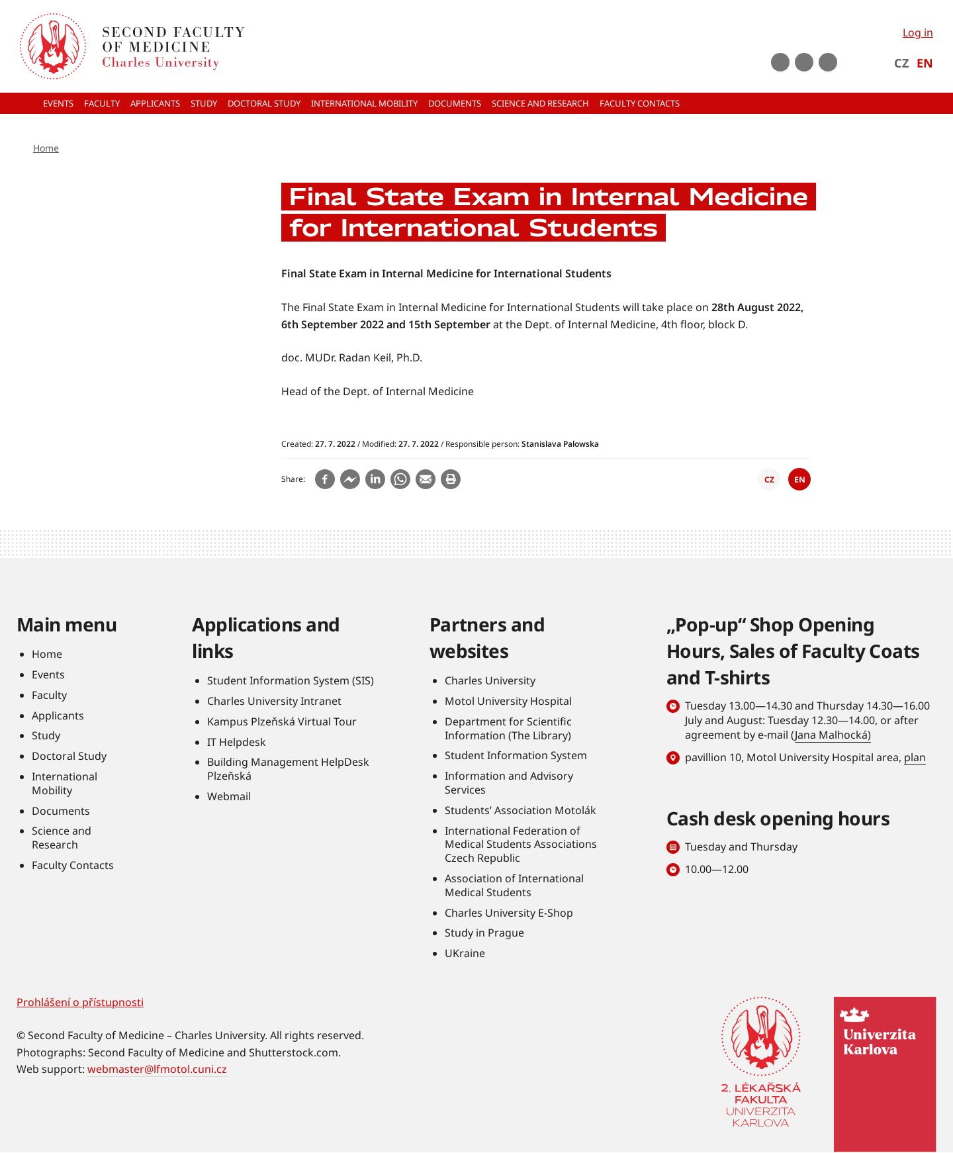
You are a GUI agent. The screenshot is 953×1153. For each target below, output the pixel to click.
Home (46, 148)
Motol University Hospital (508, 701)
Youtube (780, 62)
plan (915, 757)
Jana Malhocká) (833, 734)
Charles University (490, 680)
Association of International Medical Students (514, 885)
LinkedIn (828, 62)
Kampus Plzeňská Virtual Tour (282, 721)
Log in (918, 32)
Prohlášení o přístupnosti (80, 1002)
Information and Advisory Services (509, 782)
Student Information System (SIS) (290, 680)
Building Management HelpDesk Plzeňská (288, 769)
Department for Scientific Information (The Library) (508, 728)
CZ (901, 63)
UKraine (465, 953)
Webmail (229, 796)
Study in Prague (484, 932)
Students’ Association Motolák (520, 810)
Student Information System (516, 755)
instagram (804, 62)
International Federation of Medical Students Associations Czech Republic (521, 844)
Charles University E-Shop (509, 912)
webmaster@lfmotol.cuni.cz (157, 1069)
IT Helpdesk (236, 742)
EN (925, 63)
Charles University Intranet (274, 701)
